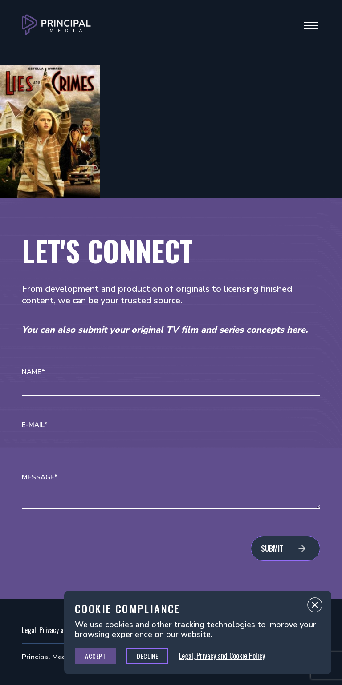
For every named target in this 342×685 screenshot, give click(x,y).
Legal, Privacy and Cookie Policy (222, 655)
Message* (40, 477)
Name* (33, 372)
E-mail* (35, 425)
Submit (272, 548)
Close (315, 607)
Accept (95, 656)
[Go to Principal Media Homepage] (56, 25)
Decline (147, 656)
